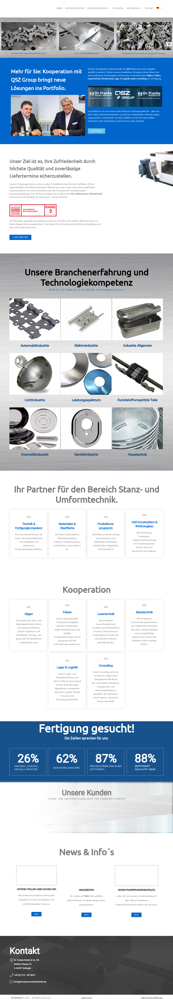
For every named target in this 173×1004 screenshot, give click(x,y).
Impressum (86, 997)
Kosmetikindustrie (34, 454)
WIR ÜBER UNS (134, 8)
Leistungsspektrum (86, 400)
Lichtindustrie (35, 400)
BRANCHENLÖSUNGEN (98, 8)
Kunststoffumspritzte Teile (137, 400)
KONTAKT (149, 8)
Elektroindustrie (86, 346)
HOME (59, 8)
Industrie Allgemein (137, 346)
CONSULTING (118, 8)
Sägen (29, 614)
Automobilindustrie (35, 346)
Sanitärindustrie (86, 454)
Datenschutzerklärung (151, 997)
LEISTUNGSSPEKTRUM (74, 8)
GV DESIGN (16, 997)
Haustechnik (137, 454)
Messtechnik (144, 612)
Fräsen (67, 612)
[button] (68, 824)
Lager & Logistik (67, 667)
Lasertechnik (105, 614)
